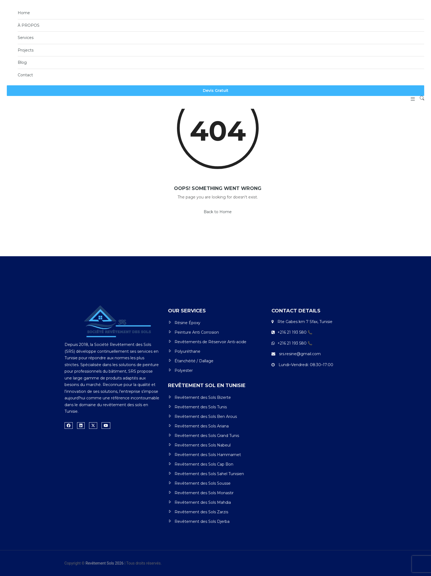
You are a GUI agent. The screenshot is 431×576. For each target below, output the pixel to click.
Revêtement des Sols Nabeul (203, 445)
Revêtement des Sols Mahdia (203, 502)
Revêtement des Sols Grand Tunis (207, 435)
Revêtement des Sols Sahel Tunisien (209, 473)
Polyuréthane (187, 351)
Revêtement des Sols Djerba (202, 521)
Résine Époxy (187, 322)
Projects (25, 50)
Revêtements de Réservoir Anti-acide (210, 341)
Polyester (184, 370)
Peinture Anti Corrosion (197, 332)
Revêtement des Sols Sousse (203, 483)
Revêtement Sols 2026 (104, 563)
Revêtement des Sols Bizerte (203, 397)
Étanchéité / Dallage (194, 360)
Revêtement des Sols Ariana (202, 426)
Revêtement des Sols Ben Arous (206, 416)
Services (25, 37)
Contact (25, 75)
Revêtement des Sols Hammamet (208, 454)
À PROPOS (28, 25)
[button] (411, 99)
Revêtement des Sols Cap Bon (204, 464)
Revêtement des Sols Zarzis (201, 511)
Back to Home (218, 211)
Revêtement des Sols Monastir (204, 492)
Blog (22, 62)
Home (24, 12)
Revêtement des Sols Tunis (201, 407)
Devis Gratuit (215, 90)
